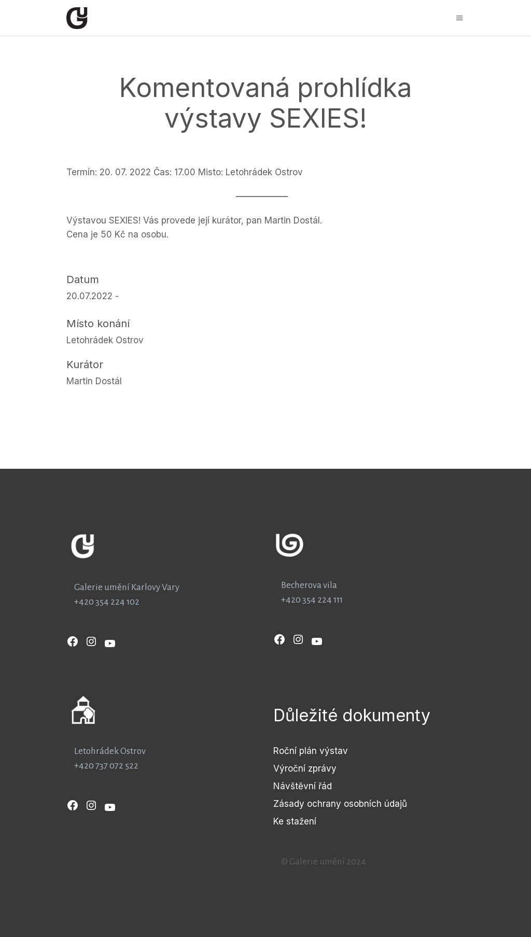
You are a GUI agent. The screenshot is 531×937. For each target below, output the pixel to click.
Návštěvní (295, 786)
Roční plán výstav (310, 751)
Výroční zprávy (305, 768)
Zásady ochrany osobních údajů (340, 804)
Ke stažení (294, 821)
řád (325, 786)
